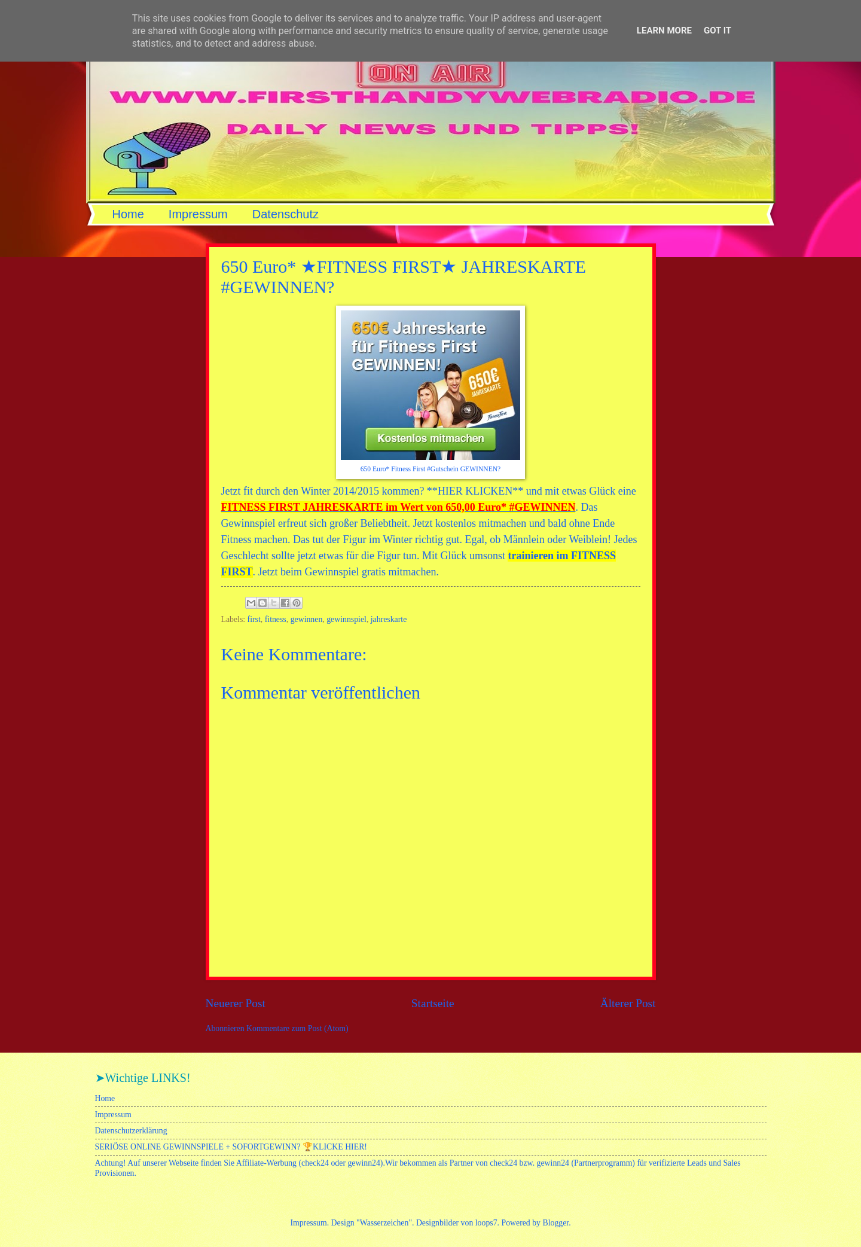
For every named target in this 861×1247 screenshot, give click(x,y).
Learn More (664, 30)
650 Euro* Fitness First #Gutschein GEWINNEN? (430, 469)
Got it (717, 30)
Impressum (198, 214)
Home (128, 214)
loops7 (486, 1222)
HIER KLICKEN (475, 491)
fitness (275, 619)
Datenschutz (285, 214)
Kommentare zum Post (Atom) (297, 1028)
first (254, 619)
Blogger (555, 1222)
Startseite (432, 1003)
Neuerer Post (235, 1003)
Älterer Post (628, 1003)
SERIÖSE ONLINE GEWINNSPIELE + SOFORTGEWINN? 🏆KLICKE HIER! (231, 1146)
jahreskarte (389, 619)
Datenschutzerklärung (131, 1130)
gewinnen (307, 619)
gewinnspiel (346, 619)
